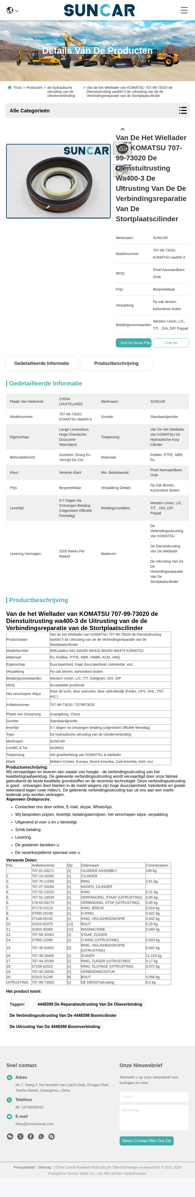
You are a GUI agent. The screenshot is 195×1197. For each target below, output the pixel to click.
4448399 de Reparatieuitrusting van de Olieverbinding (89, 1022)
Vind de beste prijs (135, 343)
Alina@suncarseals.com (34, 1142)
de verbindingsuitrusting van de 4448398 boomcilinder (63, 1033)
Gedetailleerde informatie (41, 363)
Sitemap (44, 1185)
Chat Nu (171, 343)
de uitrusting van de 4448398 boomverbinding (55, 1044)
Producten (34, 88)
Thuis (17, 88)
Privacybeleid (24, 1185)
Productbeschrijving (116, 363)
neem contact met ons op (146, 1159)
